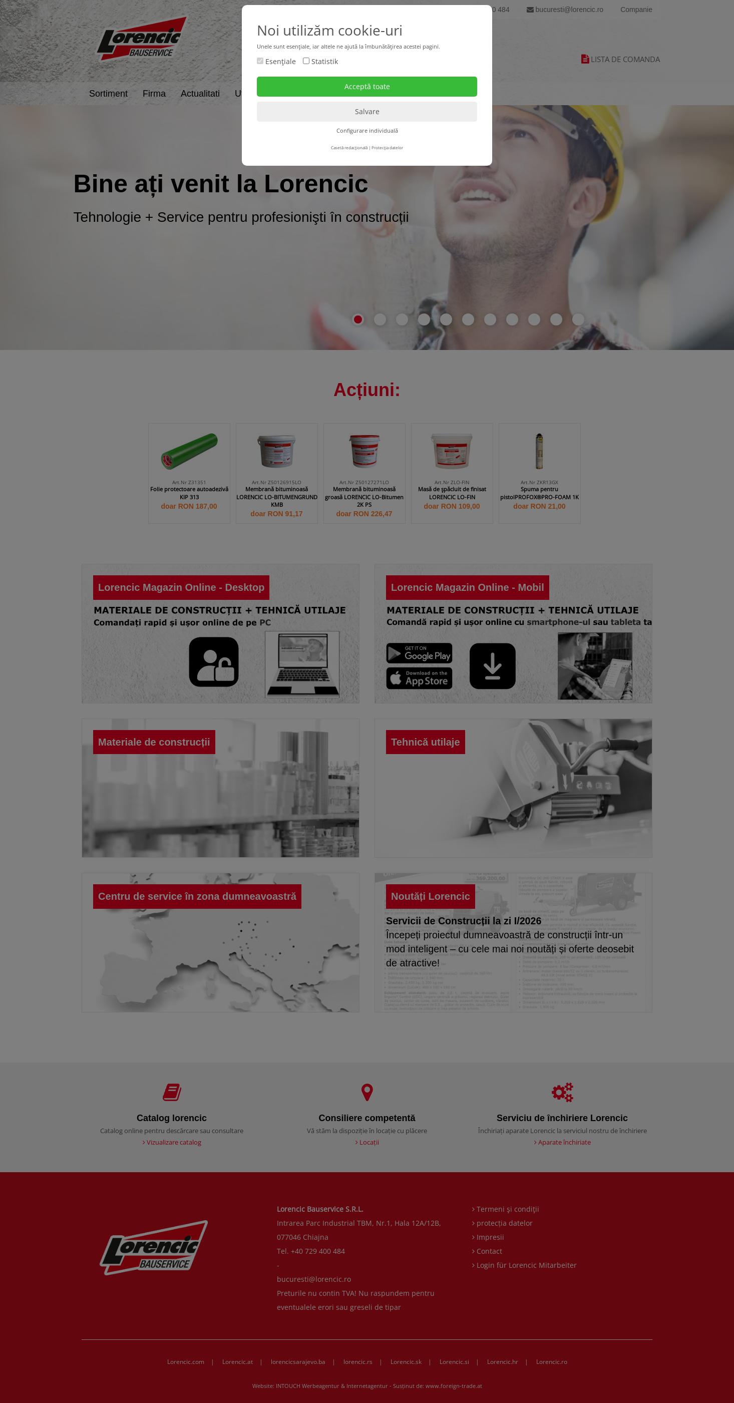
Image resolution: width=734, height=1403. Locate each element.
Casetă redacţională (349, 147)
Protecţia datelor (387, 147)
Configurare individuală (367, 130)
